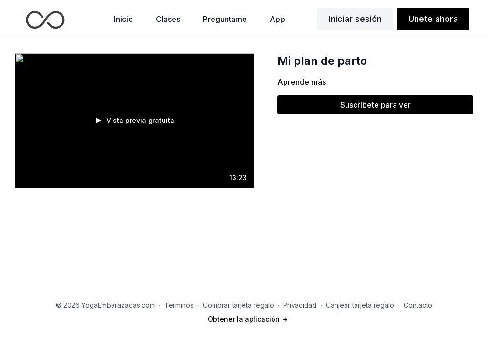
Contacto (418, 305)
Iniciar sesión (355, 19)
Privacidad (299, 305)
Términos (178, 305)
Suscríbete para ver (375, 105)
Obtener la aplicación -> (248, 319)
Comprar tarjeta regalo (238, 305)
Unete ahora (433, 19)
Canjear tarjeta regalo (360, 305)
